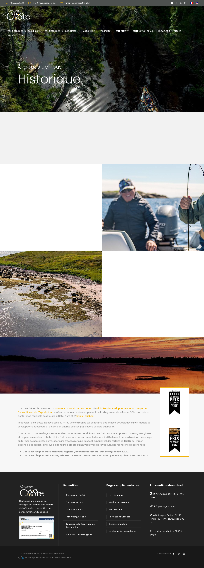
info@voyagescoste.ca (165, 506)
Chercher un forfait (75, 495)
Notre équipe (115, 509)
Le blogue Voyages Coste (122, 531)
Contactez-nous (74, 509)
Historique (118, 495)
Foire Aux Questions (75, 516)
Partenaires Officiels (119, 516)
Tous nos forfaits (74, 502)
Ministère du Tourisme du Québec (73, 408)
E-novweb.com (44, 557)
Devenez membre (118, 524)
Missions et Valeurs (119, 502)
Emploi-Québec (85, 416)
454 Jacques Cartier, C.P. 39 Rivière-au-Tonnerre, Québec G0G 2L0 (167, 519)
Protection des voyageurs (78, 534)
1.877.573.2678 (160, 493)
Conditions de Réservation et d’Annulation (80, 526)
